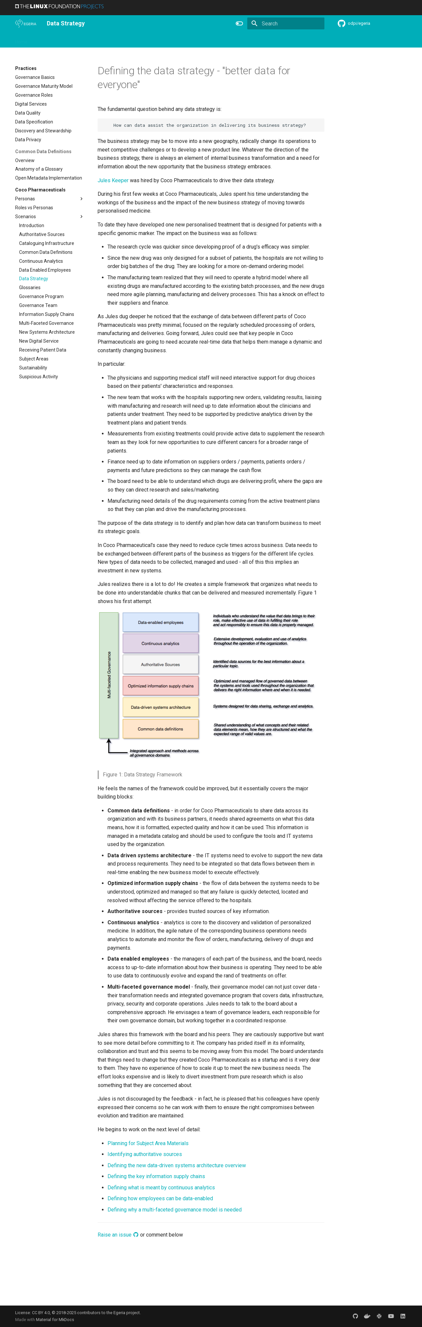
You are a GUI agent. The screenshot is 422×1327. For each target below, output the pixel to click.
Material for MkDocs (55, 1319)
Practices (261, 40)
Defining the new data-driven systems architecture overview (176, 1165)
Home (21, 40)
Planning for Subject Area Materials (148, 1143)
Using (69, 40)
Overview (45, 40)
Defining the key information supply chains (156, 1176)
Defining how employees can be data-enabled (160, 1198)
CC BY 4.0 (41, 1312)
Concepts (234, 40)
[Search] (285, 23)
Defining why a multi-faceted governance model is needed (174, 1210)
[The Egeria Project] (26, 23)
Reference (205, 40)
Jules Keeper (113, 180)
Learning (91, 40)
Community (120, 40)
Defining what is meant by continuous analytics (161, 1187)
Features (177, 40)
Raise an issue (118, 1235)
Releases (150, 40)
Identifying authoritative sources (144, 1154)
